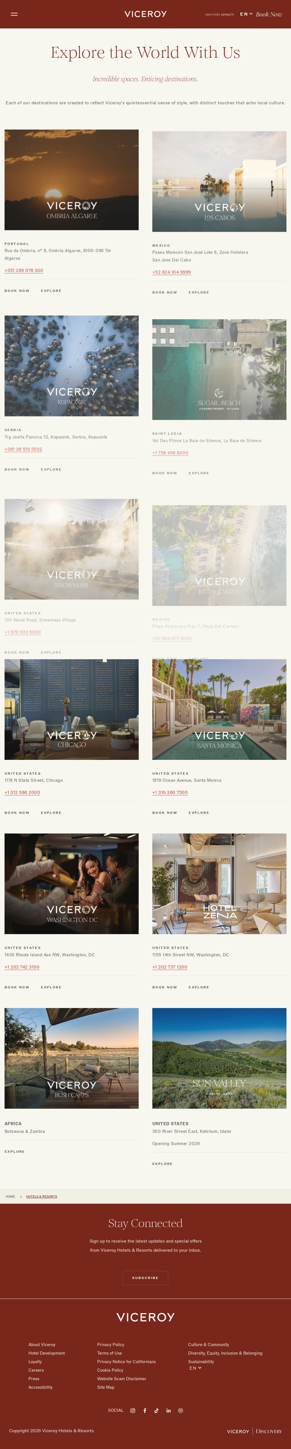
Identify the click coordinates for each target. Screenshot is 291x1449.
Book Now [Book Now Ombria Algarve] (17, 328)
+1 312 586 (22, 825)
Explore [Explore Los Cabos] (199, 332)
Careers (36, 1370)
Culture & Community (208, 1345)
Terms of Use (109, 1353)
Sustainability (201, 1361)
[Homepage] (145, 1317)
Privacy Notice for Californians (126, 1362)
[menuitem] (219, 14)
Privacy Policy (110, 1345)
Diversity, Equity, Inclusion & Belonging (225, 1353)
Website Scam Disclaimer (121, 1379)
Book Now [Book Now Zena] (164, 1019)
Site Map (106, 1387)
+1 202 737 (169, 999)
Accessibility (40, 1387)
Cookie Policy (110, 1370)
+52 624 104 (171, 312)
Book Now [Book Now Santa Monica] (164, 845)
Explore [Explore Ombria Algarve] (51, 328)
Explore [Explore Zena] (199, 1019)
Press (33, 1379)
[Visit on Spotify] (180, 1410)
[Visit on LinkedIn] (168, 1410)
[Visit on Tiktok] (156, 1410)
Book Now (269, 14)
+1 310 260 (170, 825)
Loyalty (35, 1362)
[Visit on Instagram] (132, 1410)
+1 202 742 (22, 999)
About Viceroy (41, 1345)
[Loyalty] (219, 14)
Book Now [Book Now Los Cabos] (164, 332)
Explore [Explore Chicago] (51, 845)
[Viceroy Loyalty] (254, 1431)
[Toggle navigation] (14, 14)
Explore (15, 1183)
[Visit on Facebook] (144, 1410)
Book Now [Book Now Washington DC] (17, 1019)
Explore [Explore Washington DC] (51, 1019)
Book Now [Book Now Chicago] (17, 845)
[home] (145, 14)
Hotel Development (46, 1353)
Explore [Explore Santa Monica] (199, 845)
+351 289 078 (24, 308)
